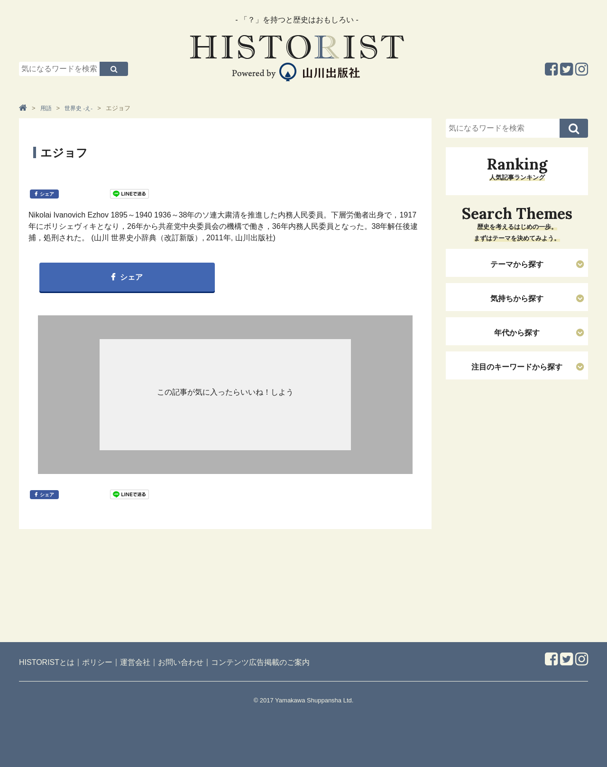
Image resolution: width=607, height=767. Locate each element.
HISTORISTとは (46, 662)
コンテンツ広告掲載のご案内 (260, 662)
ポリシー (97, 662)
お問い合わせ (180, 662)
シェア (47, 194)
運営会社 (135, 662)
